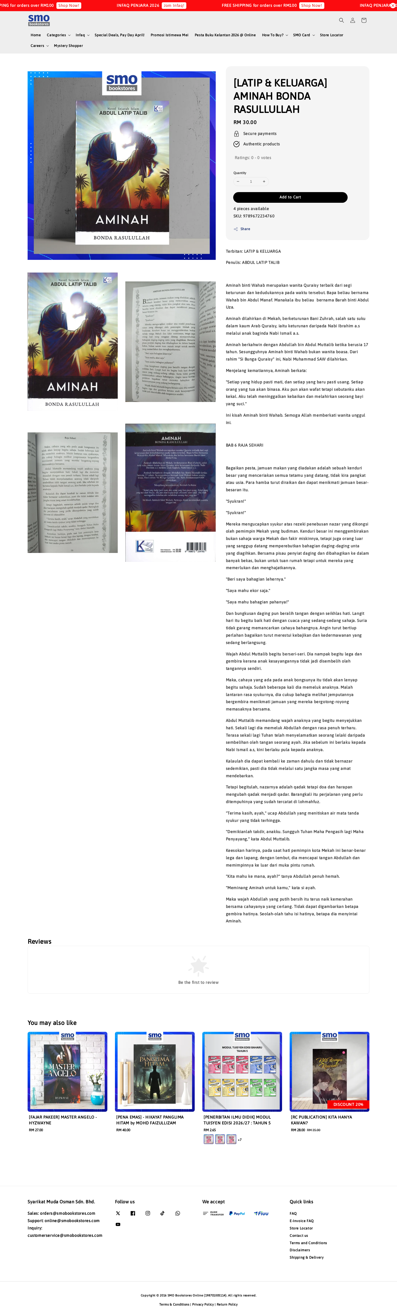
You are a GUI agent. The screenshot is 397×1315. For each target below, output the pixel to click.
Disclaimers (300, 1250)
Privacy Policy (203, 1304)
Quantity (239, 173)
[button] (341, 20)
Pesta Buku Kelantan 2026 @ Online (225, 35)
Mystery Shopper (68, 46)
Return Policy (227, 1304)
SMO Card (301, 35)
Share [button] (241, 229)
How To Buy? (273, 35)
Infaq (80, 35)
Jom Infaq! (182, 5)
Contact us (299, 1236)
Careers (37, 46)
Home (36, 35)
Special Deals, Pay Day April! (119, 35)
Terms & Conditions (174, 1304)
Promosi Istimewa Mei (170, 35)
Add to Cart (290, 197)
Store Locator (331, 35)
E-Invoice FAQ (302, 1221)
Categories (56, 35)
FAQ (293, 1213)
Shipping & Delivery (307, 1257)
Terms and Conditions (308, 1243)
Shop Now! (77, 5)
